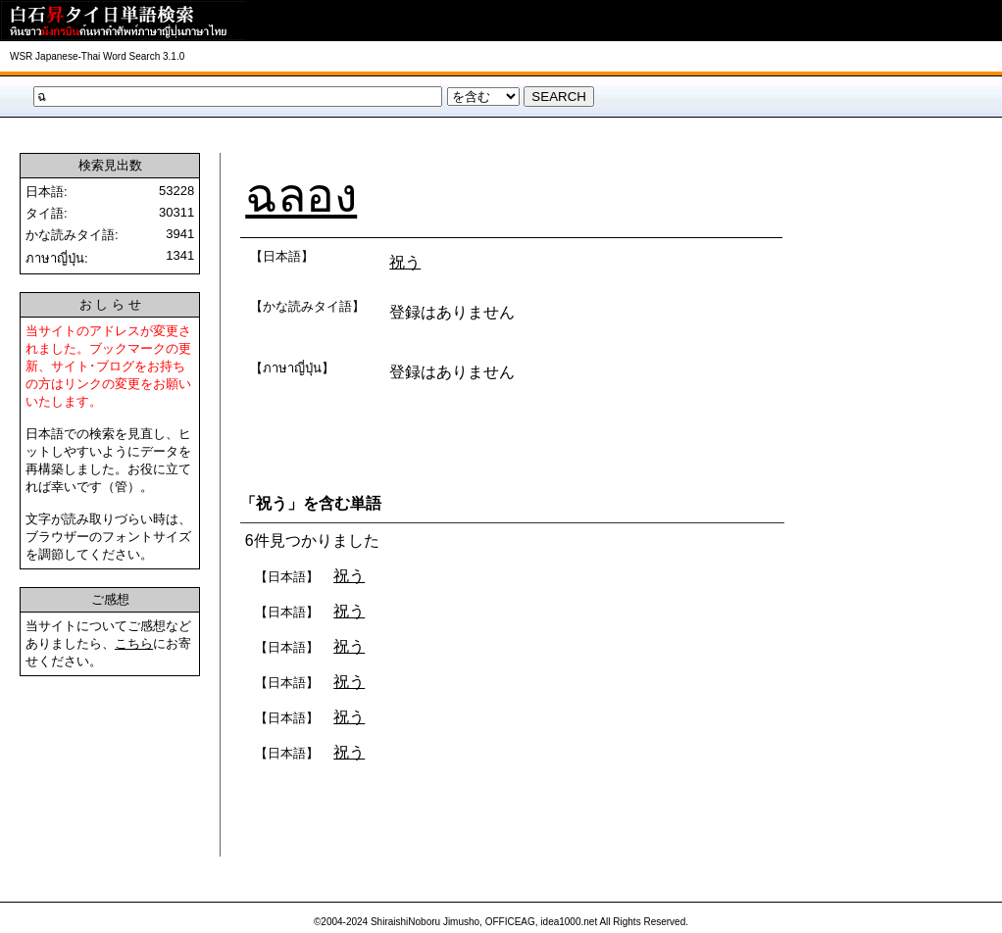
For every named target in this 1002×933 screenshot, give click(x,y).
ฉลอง (301, 195)
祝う (405, 262)
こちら (134, 643)
